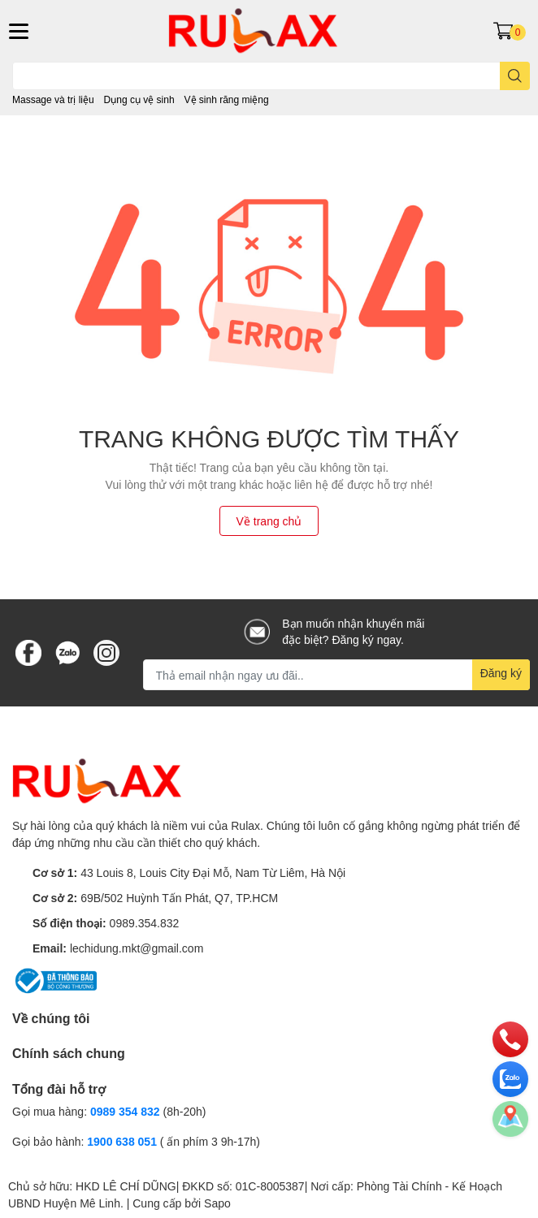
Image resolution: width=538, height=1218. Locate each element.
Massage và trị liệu (53, 99)
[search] (515, 76)
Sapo (217, 1203)
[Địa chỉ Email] (337, 674)
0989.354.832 (145, 923)
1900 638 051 (123, 1141)
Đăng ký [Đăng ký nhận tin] (501, 673)
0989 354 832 (125, 1111)
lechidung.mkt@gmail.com (136, 948)
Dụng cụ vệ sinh (139, 99)
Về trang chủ (269, 521)
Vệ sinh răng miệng (226, 99)
